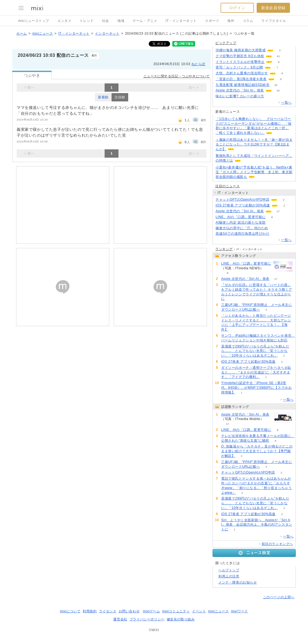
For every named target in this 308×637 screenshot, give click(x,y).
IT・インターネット (181, 21)
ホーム (21, 33)
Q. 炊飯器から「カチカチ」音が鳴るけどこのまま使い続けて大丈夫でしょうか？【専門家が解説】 (256, 451)
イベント (199, 611)
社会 (105, 21)
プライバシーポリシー (147, 619)
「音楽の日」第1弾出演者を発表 (241, 79)
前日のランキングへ (277, 544)
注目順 (120, 97)
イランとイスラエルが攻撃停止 (240, 62)
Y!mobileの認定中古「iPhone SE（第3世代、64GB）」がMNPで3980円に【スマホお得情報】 (256, 387)
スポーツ (212, 21)
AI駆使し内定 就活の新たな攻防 (241, 222)
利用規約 (90, 611)
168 (275, 233)
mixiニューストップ (33, 21)
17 (277, 211)
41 (278, 56)
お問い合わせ (129, 611)
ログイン (237, 8)
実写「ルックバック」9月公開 (239, 67)
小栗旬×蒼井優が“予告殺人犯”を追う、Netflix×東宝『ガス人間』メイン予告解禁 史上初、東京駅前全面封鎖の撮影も (254, 172)
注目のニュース (227, 186)
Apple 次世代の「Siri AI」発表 (240, 90)
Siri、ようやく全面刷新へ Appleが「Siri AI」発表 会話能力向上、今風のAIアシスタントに (256, 524)
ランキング (224, 249)
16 (277, 90)
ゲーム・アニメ (145, 21)
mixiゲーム (151, 611)
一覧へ (286, 102)
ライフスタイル (273, 21)
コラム (248, 21)
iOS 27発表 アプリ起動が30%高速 (243, 205)
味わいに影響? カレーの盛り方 (240, 96)
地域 (120, 21)
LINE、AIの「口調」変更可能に (241, 217)
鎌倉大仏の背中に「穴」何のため (242, 228)
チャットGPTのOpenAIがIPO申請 (242, 199)
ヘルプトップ (228, 570)
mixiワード (239, 611)
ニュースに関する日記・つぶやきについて (176, 76)
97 (272, 222)
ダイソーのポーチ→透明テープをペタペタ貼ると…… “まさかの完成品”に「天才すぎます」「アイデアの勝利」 (256, 372)
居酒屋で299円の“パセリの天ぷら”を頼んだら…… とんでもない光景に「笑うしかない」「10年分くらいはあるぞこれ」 (255, 351)
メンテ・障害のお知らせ (237, 582)
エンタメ (64, 21)
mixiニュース (42, 33)
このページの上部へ (278, 597)
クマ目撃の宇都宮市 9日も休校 (240, 56)
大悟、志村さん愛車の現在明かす (242, 73)
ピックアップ (225, 43)
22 (275, 84)
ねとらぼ (198, 64)
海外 (230, 21)
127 (270, 96)
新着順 (103, 97)
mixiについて (70, 611)
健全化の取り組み (181, 619)
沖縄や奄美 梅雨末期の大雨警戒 (241, 50)
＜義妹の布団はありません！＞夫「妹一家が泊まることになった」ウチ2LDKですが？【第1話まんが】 (254, 144)
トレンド (87, 21)
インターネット (107, 33)
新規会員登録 (273, 8)
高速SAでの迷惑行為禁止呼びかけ (242, 234)
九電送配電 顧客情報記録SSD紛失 (242, 85)
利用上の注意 (228, 576)
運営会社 (120, 619)
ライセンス (108, 611)
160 (274, 228)
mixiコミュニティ (176, 611)
